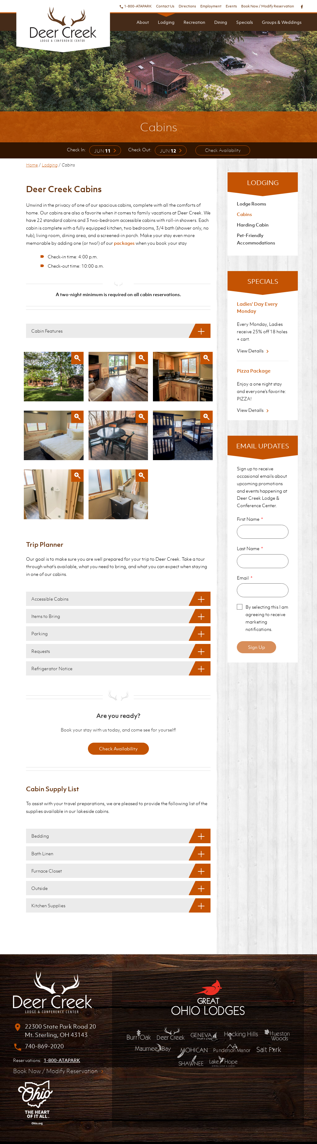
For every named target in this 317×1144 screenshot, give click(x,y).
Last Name (248, 548)
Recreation (194, 22)
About (143, 22)
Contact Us (165, 6)
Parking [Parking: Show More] (39, 633)
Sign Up (256, 647)
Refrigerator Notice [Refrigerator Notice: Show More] (51, 668)
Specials (244, 22)
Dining (220, 22)
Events (231, 6)
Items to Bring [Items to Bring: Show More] (45, 616)
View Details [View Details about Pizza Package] (254, 410)
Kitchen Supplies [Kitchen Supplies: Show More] (48, 905)
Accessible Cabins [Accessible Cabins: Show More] (49, 599)
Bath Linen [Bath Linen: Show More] (42, 853)
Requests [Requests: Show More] (40, 651)
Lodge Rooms (251, 204)
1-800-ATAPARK (135, 6)
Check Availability (223, 150)
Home (32, 165)
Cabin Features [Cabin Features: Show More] (47, 331)
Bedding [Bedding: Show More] (40, 836)
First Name (248, 519)
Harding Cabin (253, 225)
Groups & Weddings (282, 22)
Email (243, 578)
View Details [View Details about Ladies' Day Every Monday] (254, 351)
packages (124, 243)
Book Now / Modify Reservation (267, 6)
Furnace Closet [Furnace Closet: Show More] (46, 871)
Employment (210, 6)
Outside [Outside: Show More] (39, 888)
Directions (187, 6)
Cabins (244, 214)
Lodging (166, 22)
